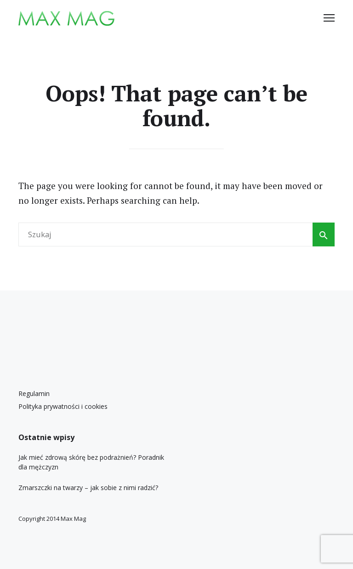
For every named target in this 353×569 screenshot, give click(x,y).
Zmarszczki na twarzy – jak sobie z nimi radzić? (88, 487)
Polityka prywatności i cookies (63, 406)
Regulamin (34, 393)
